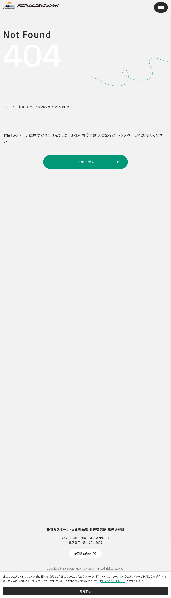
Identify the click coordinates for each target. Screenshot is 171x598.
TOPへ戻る (98, 161)
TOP (6, 106)
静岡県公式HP (85, 554)
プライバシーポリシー (113, 581)
